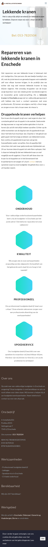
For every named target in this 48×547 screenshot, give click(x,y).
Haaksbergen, (6, 518)
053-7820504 (18, 434)
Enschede (18, 515)
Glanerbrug (35, 515)
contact (32, 162)
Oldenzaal (27, 515)
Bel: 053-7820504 (24, 35)
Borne (14, 518)
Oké (42, 539)
